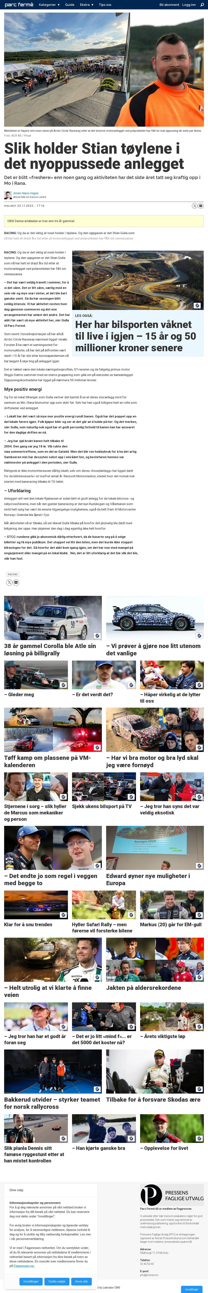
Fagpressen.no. (24, 1265)
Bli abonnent (169, 5)
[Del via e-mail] (200, 206)
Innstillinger (191, 1289)
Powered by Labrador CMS (104, 1287)
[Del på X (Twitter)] (194, 206)
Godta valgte (56, 1281)
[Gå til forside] (19, 5)
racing (12, 574)
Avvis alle (81, 1281)
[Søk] (202, 4)
